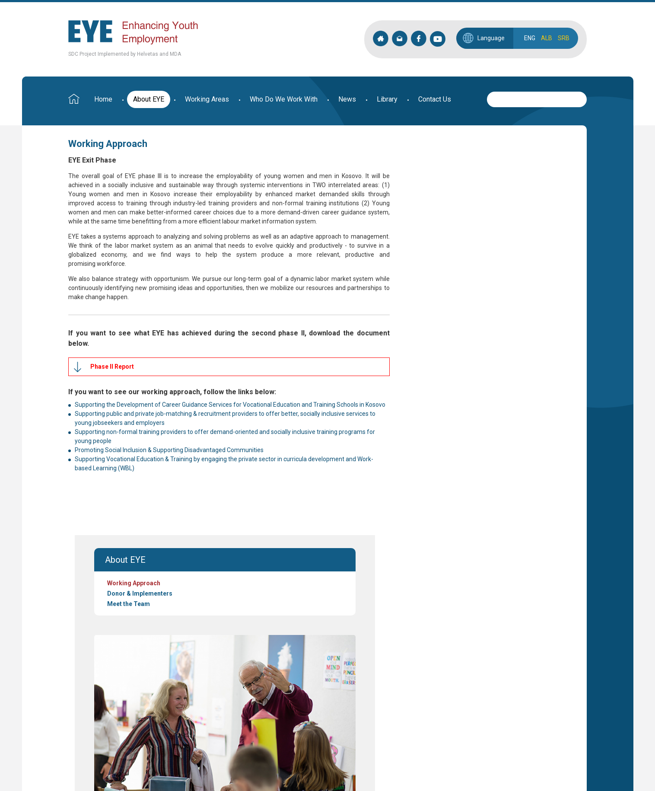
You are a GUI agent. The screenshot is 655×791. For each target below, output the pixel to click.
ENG (529, 38)
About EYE (148, 99)
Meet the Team (406, 194)
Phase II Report (112, 375)
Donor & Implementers (417, 183)
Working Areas (207, 99)
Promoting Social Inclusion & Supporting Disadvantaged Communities (169, 468)
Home (103, 99)
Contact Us (434, 99)
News (347, 99)
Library (387, 99)
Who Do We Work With (284, 99)
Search (580, 98)
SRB (563, 38)
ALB (546, 38)
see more (131, 623)
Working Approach (411, 173)
